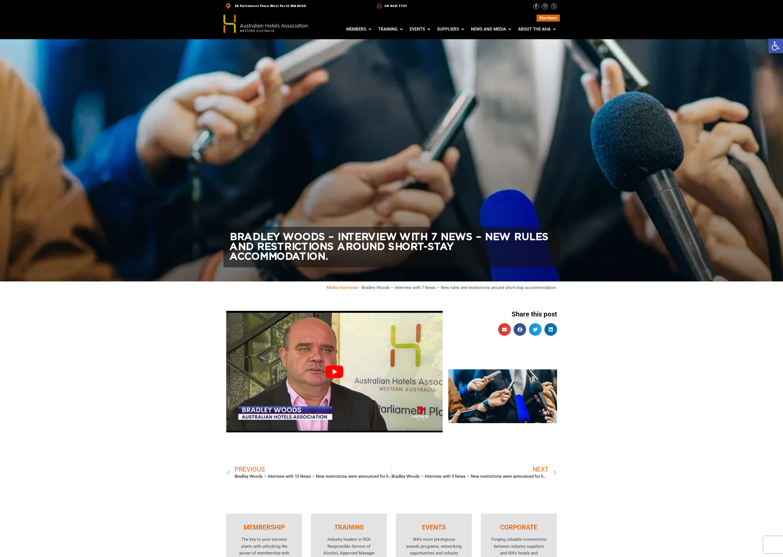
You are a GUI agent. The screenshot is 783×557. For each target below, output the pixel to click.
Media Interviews (342, 287)
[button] (775, 46)
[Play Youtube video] (334, 372)
